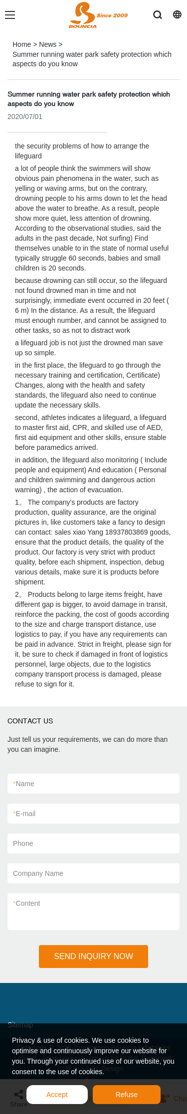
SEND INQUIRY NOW (93, 956)
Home (21, 44)
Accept (57, 1095)
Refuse (127, 1095)
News (47, 44)
